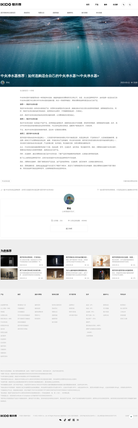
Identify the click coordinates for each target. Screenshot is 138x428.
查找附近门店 (22, 305)
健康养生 (70, 13)
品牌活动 (106, 315)
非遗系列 (3, 339)
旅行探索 (84, 13)
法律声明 (128, 416)
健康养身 (54, 318)
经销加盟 (123, 315)
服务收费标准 (39, 312)
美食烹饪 (27, 13)
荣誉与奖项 (72, 312)
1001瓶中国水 (73, 315)
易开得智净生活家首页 (8, 13)
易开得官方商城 (22, 329)
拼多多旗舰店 (22, 322)
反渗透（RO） (90, 312)
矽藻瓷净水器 (5, 325)
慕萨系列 (3, 346)
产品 (96, 4)
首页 (87, 4)
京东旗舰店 (21, 312)
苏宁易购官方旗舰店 (24, 318)
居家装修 (56, 13)
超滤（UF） (89, 305)
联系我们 (123, 305)
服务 (105, 4)
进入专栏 (69, 229)
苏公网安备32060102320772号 (107, 416)
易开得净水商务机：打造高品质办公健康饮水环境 (119, 190)
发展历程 (71, 308)
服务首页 (37, 305)
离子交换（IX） (91, 315)
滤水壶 (3, 329)
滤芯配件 (3, 336)
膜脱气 (88, 322)
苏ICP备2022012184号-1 (87, 416)
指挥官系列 (4, 356)
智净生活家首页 (56, 305)
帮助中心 (37, 315)
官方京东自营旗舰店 (24, 315)
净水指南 (99, 13)
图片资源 (106, 312)
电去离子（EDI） (91, 318)
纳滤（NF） (89, 308)
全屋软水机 (4, 315)
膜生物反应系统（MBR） (94, 325)
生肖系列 (3, 342)
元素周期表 (89, 336)
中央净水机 (4, 322)
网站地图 (134, 416)
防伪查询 (37, 318)
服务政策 (37, 308)
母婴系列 (3, 353)
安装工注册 (123, 318)
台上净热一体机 (5, 308)
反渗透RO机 (4, 305)
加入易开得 (123, 308)
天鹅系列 (3, 349)
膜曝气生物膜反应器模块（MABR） (93, 330)
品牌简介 (71, 305)
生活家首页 (24, 91)
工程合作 (123, 312)
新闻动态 (106, 305)
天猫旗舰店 (21, 308)
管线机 (3, 312)
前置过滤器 (4, 332)
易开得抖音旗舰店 (23, 325)
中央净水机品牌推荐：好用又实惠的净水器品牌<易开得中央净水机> (30, 190)
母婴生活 (41, 13)
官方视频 (106, 308)
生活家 (115, 4)
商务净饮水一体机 (6, 318)
